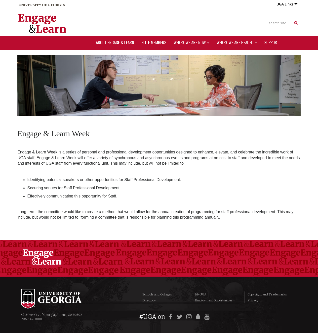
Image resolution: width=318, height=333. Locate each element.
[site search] (278, 23)
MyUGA (200, 294)
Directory (149, 300)
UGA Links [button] (287, 4)
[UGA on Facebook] (171, 317)
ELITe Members (154, 42)
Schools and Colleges (157, 294)
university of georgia (42, 5)
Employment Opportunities (213, 300)
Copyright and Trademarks (267, 294)
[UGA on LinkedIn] (216, 317)
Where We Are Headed (237, 42)
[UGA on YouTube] (207, 317)
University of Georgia (58, 299)
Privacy (252, 300)
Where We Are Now (191, 42)
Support (271, 42)
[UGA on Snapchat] (198, 317)
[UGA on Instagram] (189, 317)
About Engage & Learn (115, 42)
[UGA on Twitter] (180, 317)
